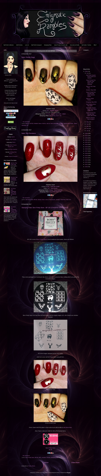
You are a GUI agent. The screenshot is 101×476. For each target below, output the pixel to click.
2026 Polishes (19, 45)
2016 (86, 153)
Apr (87, 124)
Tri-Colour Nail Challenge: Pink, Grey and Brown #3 (13, 192)
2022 (86, 140)
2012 (86, 162)
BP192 (32, 123)
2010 (86, 166)
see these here (67, 427)
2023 (86, 138)
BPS (40, 457)
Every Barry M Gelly (74, 45)
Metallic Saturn (38, 123)
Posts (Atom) (31, 466)
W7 (27, 125)
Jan (87, 130)
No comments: (26, 121)
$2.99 (50, 449)
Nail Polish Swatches (12, 149)
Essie (43, 199)
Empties (10, 156)
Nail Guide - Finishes (86, 45)
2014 (86, 157)
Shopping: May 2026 (91, 102)
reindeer (61, 123)
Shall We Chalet (65, 199)
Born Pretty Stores (42, 239)
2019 (86, 146)
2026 (86, 71)
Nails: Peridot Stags (28, 57)
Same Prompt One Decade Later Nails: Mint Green (91, 114)
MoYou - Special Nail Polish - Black (55, 114)
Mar (87, 126)
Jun (87, 73)
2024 (86, 135)
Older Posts (75, 462)
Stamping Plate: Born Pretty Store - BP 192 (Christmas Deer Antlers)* (45, 207)
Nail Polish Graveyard (36, 45)
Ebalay (39, 199)
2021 (86, 142)
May (87, 122)
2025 (86, 133)
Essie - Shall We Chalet (53, 186)
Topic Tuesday (13, 139)
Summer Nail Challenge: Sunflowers (14, 179)
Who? (95, 45)
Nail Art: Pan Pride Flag (14, 163)
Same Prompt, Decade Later (61, 45)
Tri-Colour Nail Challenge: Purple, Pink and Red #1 (14, 209)
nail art (48, 123)
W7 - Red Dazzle (52, 188)
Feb (87, 128)
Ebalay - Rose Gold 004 (55, 190)
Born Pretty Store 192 (55, 115)
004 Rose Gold (29, 199)
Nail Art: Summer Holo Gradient (90, 118)
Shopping (15, 156)
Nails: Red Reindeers (29, 133)
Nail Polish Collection (9, 45)
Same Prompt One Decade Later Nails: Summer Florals (91, 94)
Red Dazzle (52, 199)
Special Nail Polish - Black (70, 123)
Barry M (27, 123)
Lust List (27, 45)
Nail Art (13, 136)
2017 (86, 151)
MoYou (44, 123)
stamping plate (54, 457)
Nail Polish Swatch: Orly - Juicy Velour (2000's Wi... (91, 109)
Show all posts (60, 51)
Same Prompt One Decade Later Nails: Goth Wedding (91, 82)
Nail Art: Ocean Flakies (90, 99)
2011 (86, 164)
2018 (86, 149)
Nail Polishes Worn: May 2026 (91, 105)
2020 (86, 144)
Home (46, 462)
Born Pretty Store (50, 448)
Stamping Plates (48, 45)
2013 (86, 160)
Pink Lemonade (54, 123)
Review (48, 457)
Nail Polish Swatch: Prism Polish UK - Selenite (91, 76)
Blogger (69, 472)
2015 (86, 155)
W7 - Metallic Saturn (52, 110)
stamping (24, 125)
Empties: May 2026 (91, 90)
